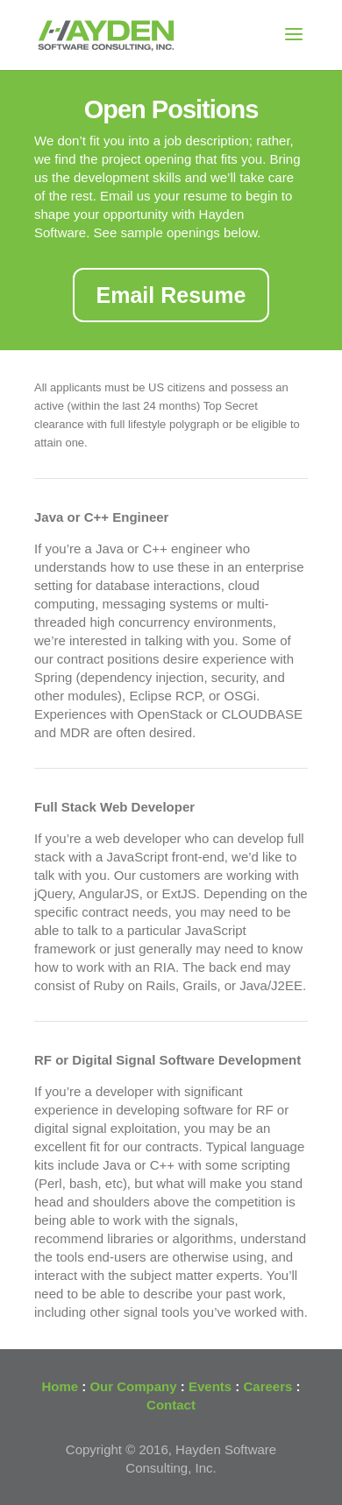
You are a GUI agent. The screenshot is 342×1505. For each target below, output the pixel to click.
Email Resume (171, 295)
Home (59, 1386)
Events (210, 1386)
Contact (171, 1404)
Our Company (132, 1386)
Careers (268, 1386)
